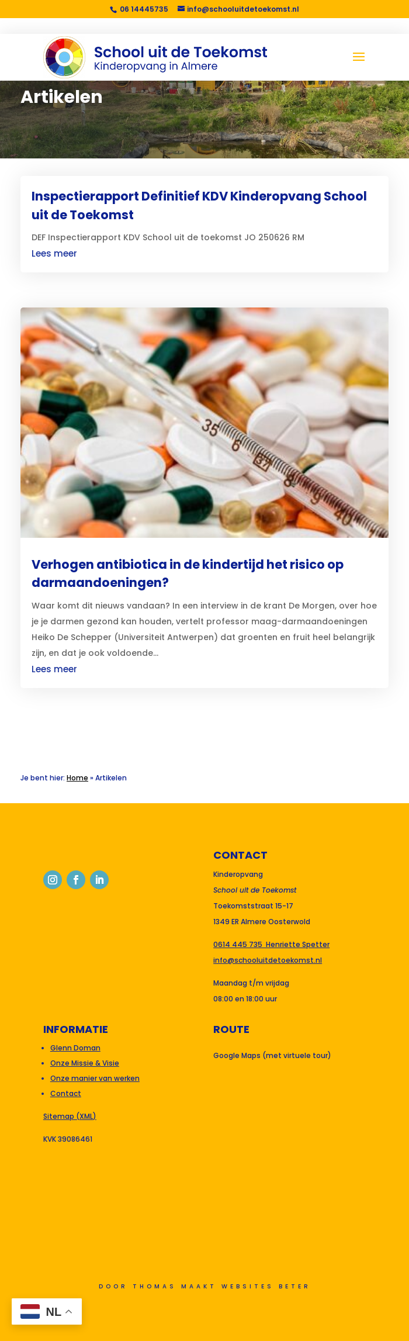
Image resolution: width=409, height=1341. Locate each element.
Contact (65, 1093)
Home (77, 778)
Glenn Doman (75, 1048)
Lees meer (54, 253)
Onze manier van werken (95, 1078)
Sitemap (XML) (69, 1116)
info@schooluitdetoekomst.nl (267, 960)
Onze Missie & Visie (84, 1063)
